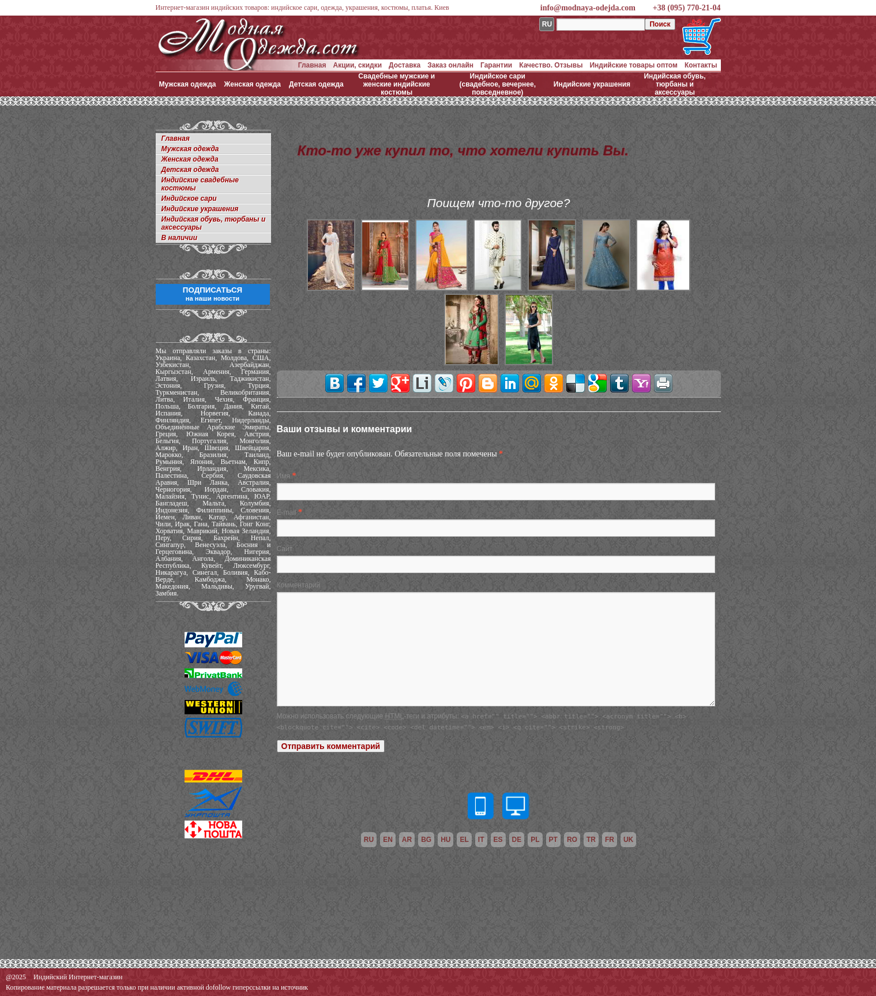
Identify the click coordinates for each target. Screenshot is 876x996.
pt (553, 840)
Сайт (285, 549)
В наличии (179, 238)
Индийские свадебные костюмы (200, 184)
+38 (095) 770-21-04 (687, 7)
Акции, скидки (357, 65)
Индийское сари (189, 198)
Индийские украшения (592, 84)
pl (535, 840)
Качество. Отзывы (550, 65)
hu (445, 840)
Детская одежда (316, 84)
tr (591, 840)
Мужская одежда (187, 84)
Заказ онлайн (450, 65)
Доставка (404, 65)
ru (369, 840)
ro (572, 840)
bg (426, 840)
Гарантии (496, 65)
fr (609, 840)
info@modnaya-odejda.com (588, 7)
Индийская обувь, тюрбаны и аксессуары (674, 84)
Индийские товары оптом (633, 65)
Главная (312, 65)
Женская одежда (252, 84)
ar (407, 840)
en (388, 840)
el (464, 840)
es (498, 840)
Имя (283, 476)
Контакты (701, 65)
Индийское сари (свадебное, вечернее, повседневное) (498, 84)
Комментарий (299, 585)
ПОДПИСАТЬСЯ (212, 294)
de (517, 840)
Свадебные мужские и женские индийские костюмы (396, 84)
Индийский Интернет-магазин (77, 977)
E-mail (286, 512)
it (481, 840)
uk (628, 840)
